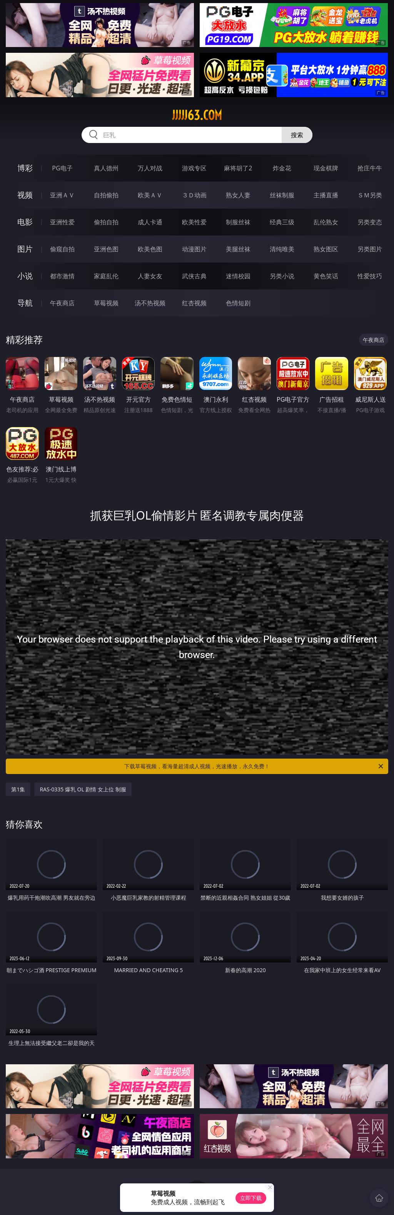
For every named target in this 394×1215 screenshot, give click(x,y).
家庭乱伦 (106, 276)
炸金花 (282, 168)
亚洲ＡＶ (62, 195)
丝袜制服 (282, 195)
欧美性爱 (194, 222)
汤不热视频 (150, 303)
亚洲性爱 (62, 222)
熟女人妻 (238, 195)
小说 (25, 276)
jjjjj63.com (197, 115)
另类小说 (282, 276)
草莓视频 (106, 303)
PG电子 (62, 168)
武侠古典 (194, 276)
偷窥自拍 (62, 249)
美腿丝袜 (238, 249)
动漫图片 (194, 249)
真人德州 (106, 168)
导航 (25, 303)
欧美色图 (150, 249)
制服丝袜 (238, 222)
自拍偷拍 (106, 195)
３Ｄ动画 (194, 195)
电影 (25, 222)
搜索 (297, 135)
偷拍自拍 (106, 222)
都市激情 (62, 276)
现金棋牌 (326, 168)
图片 (25, 249)
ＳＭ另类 (369, 195)
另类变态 (369, 222)
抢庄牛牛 (369, 168)
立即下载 (251, 1198)
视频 (25, 195)
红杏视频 (194, 303)
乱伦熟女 (326, 222)
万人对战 (150, 168)
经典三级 (282, 222)
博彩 (25, 168)
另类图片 (369, 249)
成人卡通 (150, 222)
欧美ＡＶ (150, 195)
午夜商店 (62, 303)
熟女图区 (326, 249)
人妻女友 (150, 276)
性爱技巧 (369, 276)
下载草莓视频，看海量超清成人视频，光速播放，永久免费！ (254, 766)
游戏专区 (194, 168)
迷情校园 (238, 276)
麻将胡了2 (238, 168)
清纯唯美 (282, 249)
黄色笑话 (326, 276)
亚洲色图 (106, 249)
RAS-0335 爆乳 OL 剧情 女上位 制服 (83, 789)
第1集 (18, 789)
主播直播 (326, 195)
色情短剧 (238, 303)
